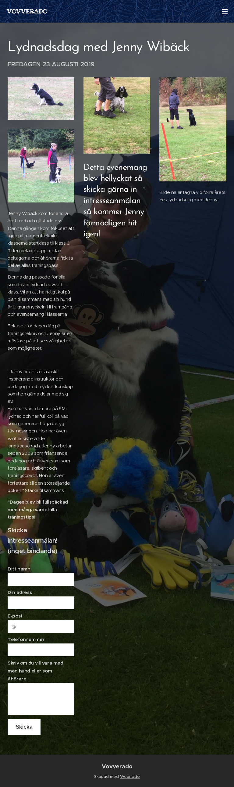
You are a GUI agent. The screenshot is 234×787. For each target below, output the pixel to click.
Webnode (130, 776)
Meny (225, 11)
